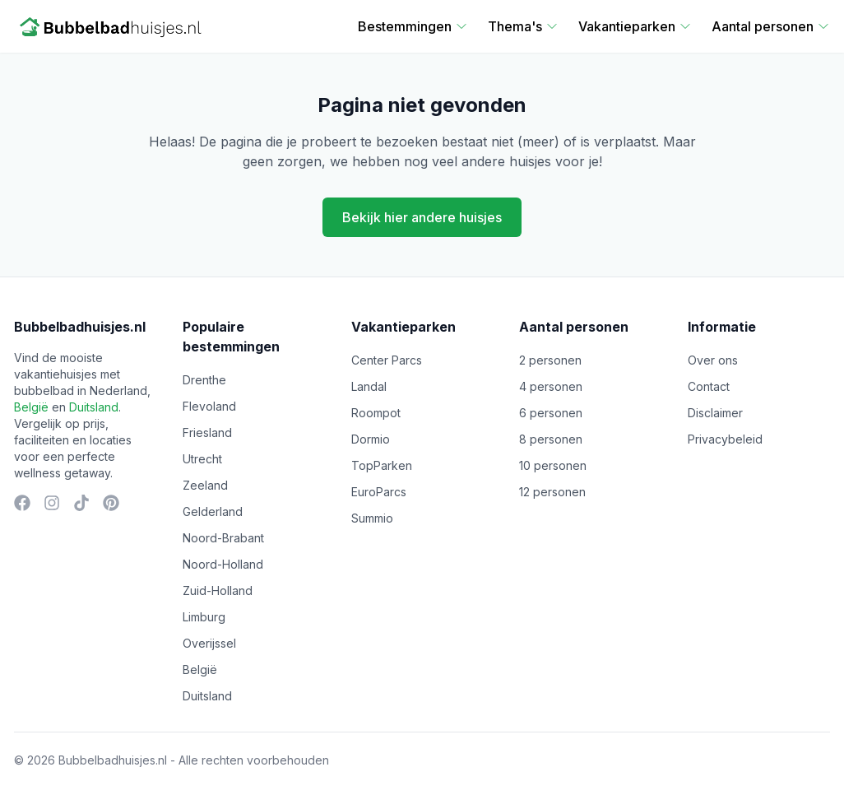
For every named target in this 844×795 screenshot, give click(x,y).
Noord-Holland (223, 564)
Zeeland (205, 485)
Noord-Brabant (223, 538)
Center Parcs (386, 360)
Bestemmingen (413, 26)
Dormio (370, 439)
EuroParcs (378, 492)
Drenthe (204, 380)
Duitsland (93, 407)
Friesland (207, 432)
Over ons (713, 360)
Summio (372, 518)
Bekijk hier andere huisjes (422, 217)
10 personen (553, 465)
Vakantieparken (635, 26)
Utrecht (202, 459)
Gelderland (213, 511)
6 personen (550, 413)
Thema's (523, 26)
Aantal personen (771, 26)
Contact (709, 386)
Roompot (376, 413)
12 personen (552, 492)
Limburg (204, 617)
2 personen (550, 360)
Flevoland (209, 406)
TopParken (381, 465)
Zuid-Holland (218, 590)
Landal (369, 386)
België (31, 407)
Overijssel (209, 643)
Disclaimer (715, 413)
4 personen (550, 386)
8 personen (550, 439)
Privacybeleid (725, 439)
